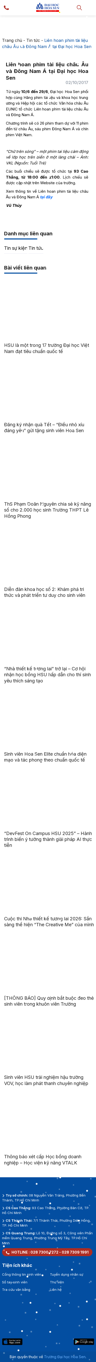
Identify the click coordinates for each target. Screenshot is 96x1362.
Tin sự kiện (15, 248)
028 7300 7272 (44, 1252)
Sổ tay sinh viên (14, 1282)
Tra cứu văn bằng (16, 1289)
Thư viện (57, 1282)
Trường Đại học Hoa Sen (65, 1357)
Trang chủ (12, 40)
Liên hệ (56, 1289)
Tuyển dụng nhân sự (66, 1274)
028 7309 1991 (75, 1252)
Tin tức (33, 40)
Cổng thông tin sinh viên (21, 1274)
